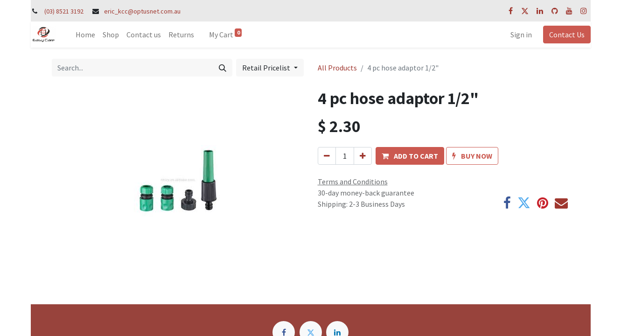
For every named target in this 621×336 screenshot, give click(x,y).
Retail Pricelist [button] (267, 67)
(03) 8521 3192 (64, 11)
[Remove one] (327, 156)
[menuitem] (85, 34)
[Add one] (363, 156)
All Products (337, 67)
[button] (410, 156)
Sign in (521, 34)
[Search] (222, 68)
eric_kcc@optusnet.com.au (142, 11)
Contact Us (567, 34)
